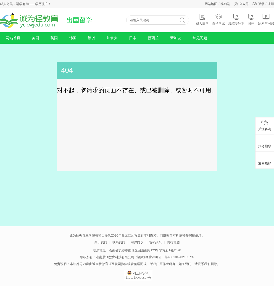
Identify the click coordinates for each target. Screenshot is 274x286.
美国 (35, 38)
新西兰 (153, 38)
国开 (251, 19)
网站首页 (13, 38)
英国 (54, 38)
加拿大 (112, 38)
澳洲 (91, 38)
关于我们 (100, 242)
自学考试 (218, 19)
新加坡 (175, 38)
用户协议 (137, 242)
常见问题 (199, 38)
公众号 (241, 4)
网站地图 (211, 4)
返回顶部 (264, 159)
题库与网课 (266, 19)
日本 (132, 38)
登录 (261, 4)
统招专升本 (236, 19)
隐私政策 (155, 242)
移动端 (225, 4)
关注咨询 (264, 125)
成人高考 (202, 19)
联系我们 (118, 242)
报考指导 (264, 142)
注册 (271, 4)
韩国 (72, 38)
